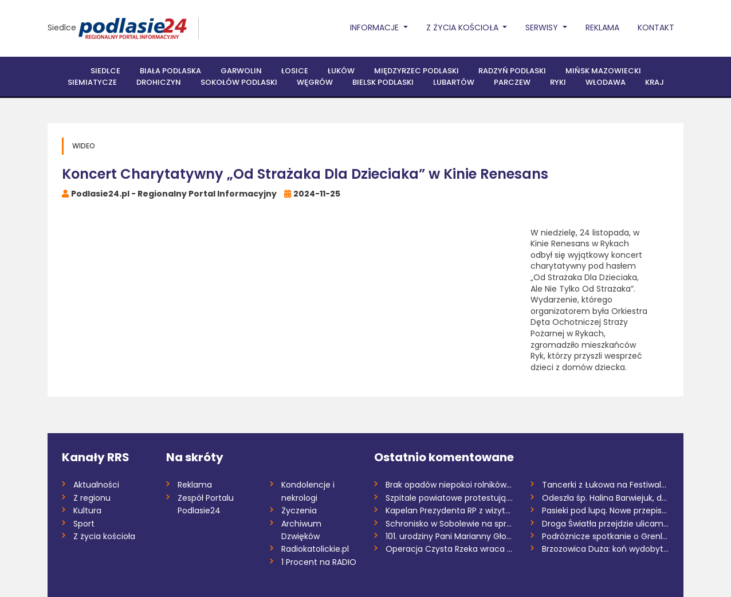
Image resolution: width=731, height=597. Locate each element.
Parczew (512, 82)
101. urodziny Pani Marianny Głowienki (449, 536)
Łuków (341, 70)
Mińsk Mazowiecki (603, 70)
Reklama (602, 27)
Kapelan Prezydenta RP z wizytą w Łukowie (449, 510)
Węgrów (315, 82)
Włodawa (605, 82)
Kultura (87, 510)
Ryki (558, 82)
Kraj (654, 82)
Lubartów (453, 82)
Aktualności (96, 484)
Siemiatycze (92, 82)
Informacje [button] (375, 27)
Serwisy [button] (542, 27)
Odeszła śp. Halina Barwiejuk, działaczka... (606, 498)
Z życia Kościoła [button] (463, 27)
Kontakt (656, 27)
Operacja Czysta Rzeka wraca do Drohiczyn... (449, 549)
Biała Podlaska (170, 70)
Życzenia (299, 510)
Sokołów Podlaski (239, 82)
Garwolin (241, 70)
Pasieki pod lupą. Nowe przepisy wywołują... (606, 510)
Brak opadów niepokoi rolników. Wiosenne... (449, 484)
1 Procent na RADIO (318, 562)
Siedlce (62, 27)
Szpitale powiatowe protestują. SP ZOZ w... (449, 498)
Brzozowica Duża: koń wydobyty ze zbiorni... (606, 549)
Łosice (294, 70)
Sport (84, 523)
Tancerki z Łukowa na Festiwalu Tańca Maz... (606, 484)
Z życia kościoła (104, 536)
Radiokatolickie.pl (315, 549)
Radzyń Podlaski (512, 70)
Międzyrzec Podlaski (416, 70)
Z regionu (92, 498)
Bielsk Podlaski (383, 82)
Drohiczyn (158, 82)
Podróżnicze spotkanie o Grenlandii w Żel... (606, 536)
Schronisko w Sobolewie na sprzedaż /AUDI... (449, 523)
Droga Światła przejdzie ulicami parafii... (606, 523)
